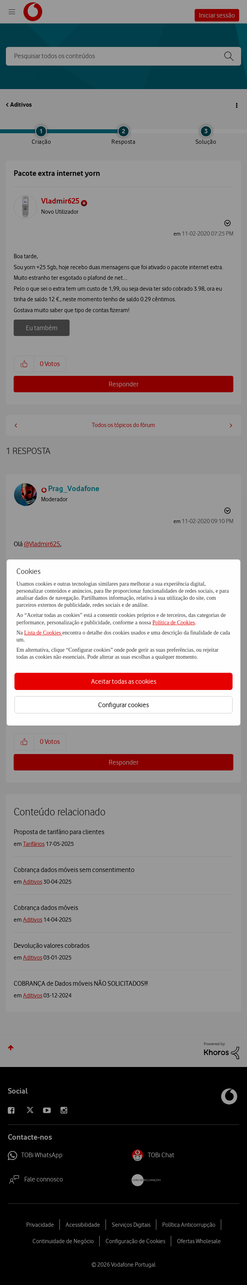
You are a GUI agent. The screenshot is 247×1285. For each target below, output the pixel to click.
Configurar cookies (123, 705)
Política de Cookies (173, 623)
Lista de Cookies (43, 633)
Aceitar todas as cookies (123, 681)
